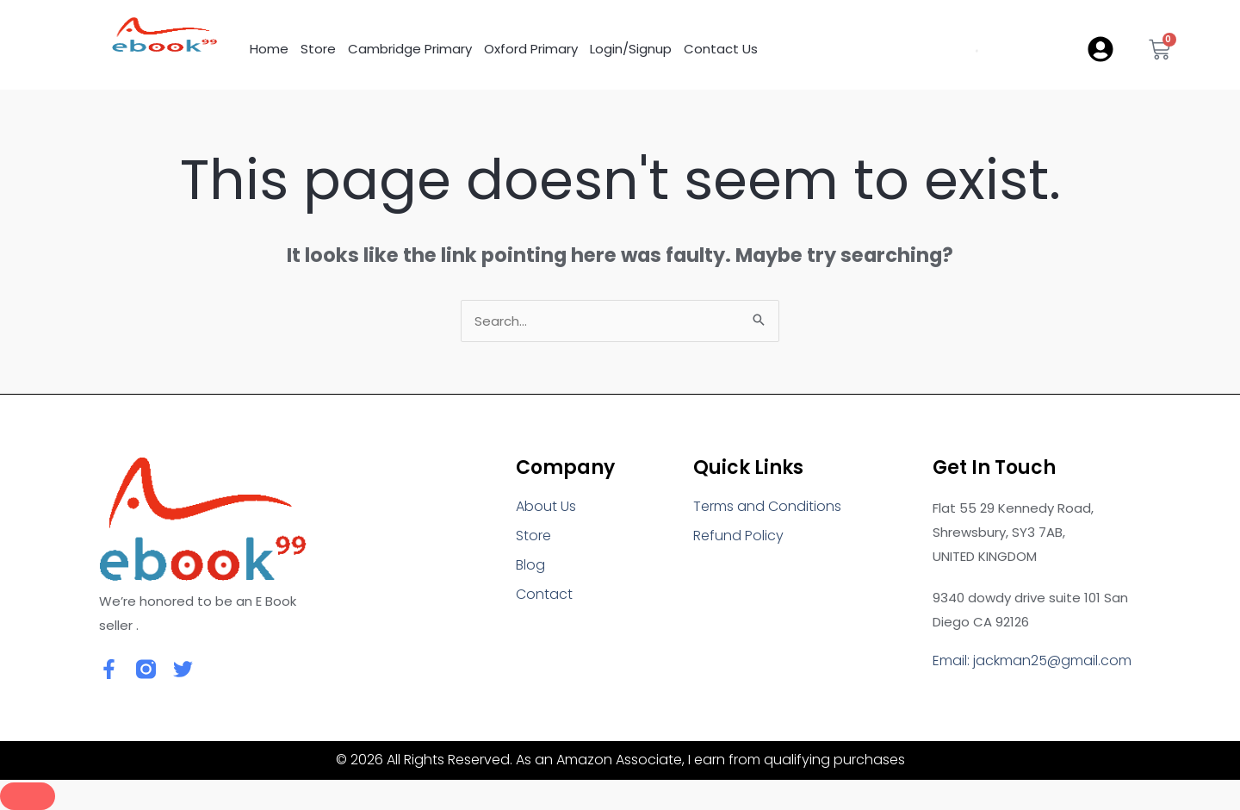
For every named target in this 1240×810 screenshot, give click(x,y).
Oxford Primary (531, 49)
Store (318, 49)
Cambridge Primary (410, 49)
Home (269, 49)
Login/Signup (631, 49)
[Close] (27, 796)
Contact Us (721, 49)
